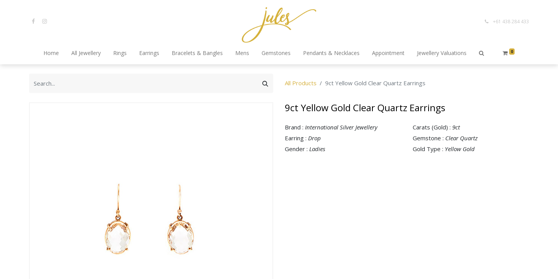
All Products (301, 83)
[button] (481, 53)
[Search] (265, 83)
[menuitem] (51, 53)
